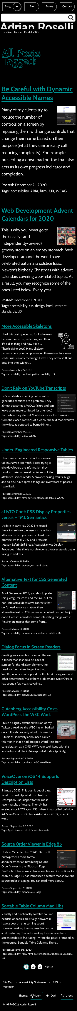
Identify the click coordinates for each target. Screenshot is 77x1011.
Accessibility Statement (33, 982)
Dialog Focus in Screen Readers (31, 647)
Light (38, 995)
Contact (67, 6)
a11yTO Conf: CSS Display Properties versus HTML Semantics (36, 514)
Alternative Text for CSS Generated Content (34, 582)
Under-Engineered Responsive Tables (37, 449)
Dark (53, 995)
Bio (32, 6)
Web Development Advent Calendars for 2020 (37, 214)
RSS (55, 982)
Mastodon (8, 986)
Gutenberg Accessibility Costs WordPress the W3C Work (29, 711)
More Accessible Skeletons (26, 326)
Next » (48, 966)
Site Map (8, 982)
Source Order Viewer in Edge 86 (31, 844)
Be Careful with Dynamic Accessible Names (37, 93)
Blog (8, 6)
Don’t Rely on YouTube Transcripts (33, 388)
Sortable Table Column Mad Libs (32, 906)
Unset (69, 995)
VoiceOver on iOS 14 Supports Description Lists (30, 779)
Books (49, 6)
